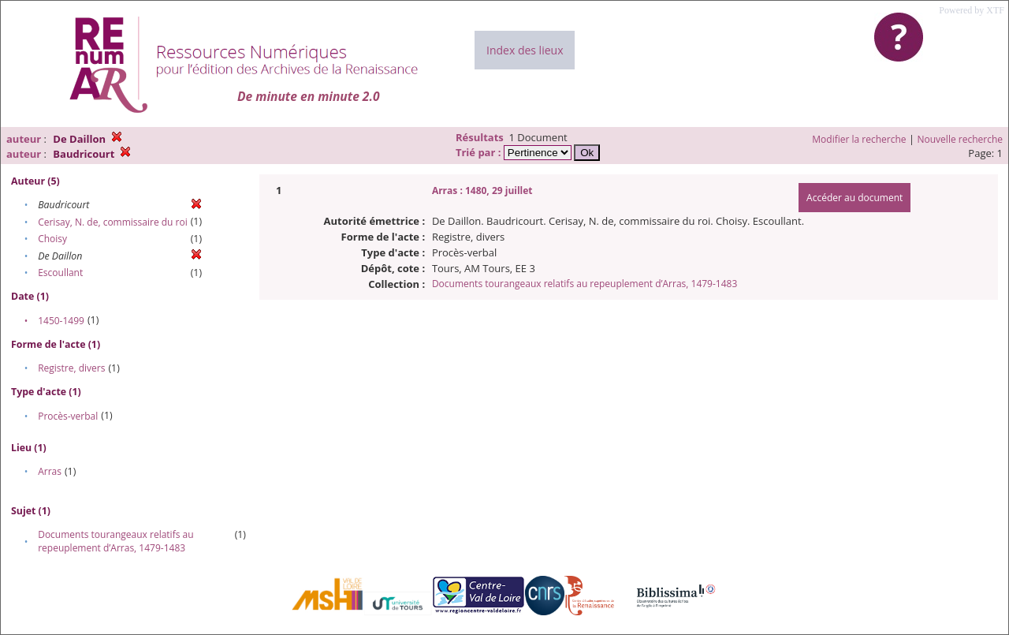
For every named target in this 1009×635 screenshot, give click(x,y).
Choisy (52, 238)
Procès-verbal (68, 416)
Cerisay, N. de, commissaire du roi (113, 222)
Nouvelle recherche (960, 139)
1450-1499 (61, 320)
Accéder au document (854, 197)
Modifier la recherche (859, 139)
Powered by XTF (971, 10)
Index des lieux (524, 50)
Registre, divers (71, 368)
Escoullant (60, 272)
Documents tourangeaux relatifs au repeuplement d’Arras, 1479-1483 (115, 541)
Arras (49, 471)
